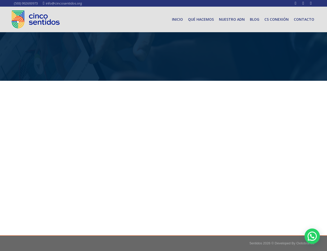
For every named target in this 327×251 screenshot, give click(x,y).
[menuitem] (177, 19)
